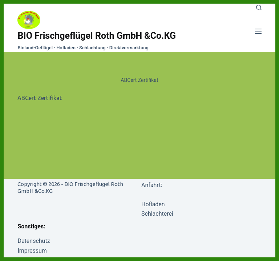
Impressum (32, 250)
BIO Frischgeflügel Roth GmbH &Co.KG (96, 35)
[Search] (259, 7)
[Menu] (258, 31)
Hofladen (153, 204)
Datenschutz (33, 240)
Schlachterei (157, 213)
